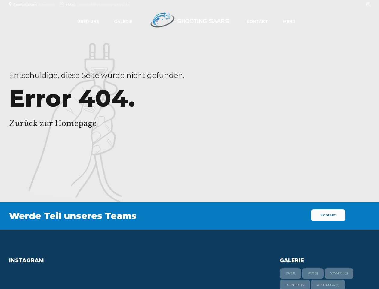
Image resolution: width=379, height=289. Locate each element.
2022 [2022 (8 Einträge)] (290, 273)
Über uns (88, 21)
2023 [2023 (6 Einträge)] (313, 273)
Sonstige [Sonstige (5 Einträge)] (339, 273)
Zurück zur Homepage (53, 123)
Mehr (289, 21)
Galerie (123, 21)
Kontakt (257, 21)
